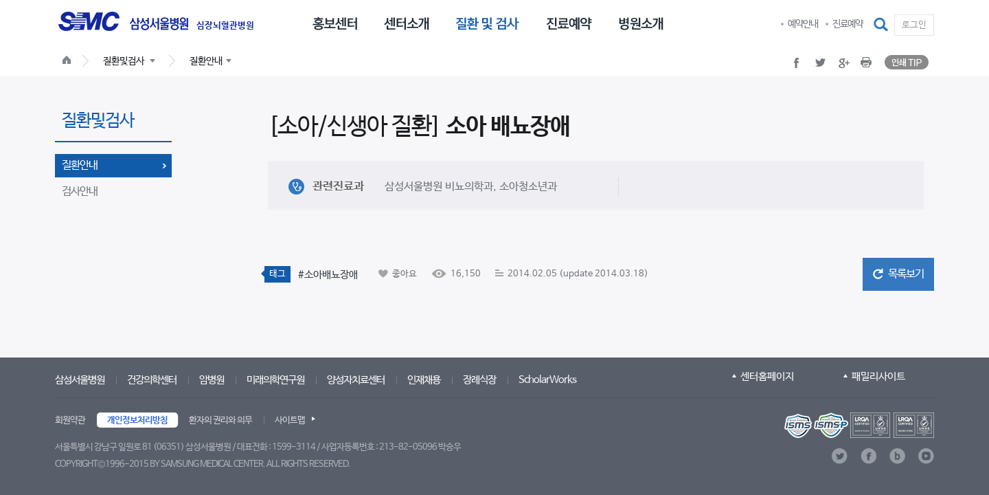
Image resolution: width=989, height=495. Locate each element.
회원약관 (70, 420)
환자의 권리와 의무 (220, 420)
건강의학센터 (152, 380)
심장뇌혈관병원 (225, 26)
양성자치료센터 (356, 380)
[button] (881, 24)
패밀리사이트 (878, 376)
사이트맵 (290, 420)
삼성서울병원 (79, 380)
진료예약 (847, 24)
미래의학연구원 (275, 380)
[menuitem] (335, 22)
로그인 (914, 25)
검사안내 (80, 191)
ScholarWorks (547, 380)
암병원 (211, 380)
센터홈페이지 (767, 376)
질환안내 (80, 165)
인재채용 (423, 380)
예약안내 (803, 24)
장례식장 (479, 380)
